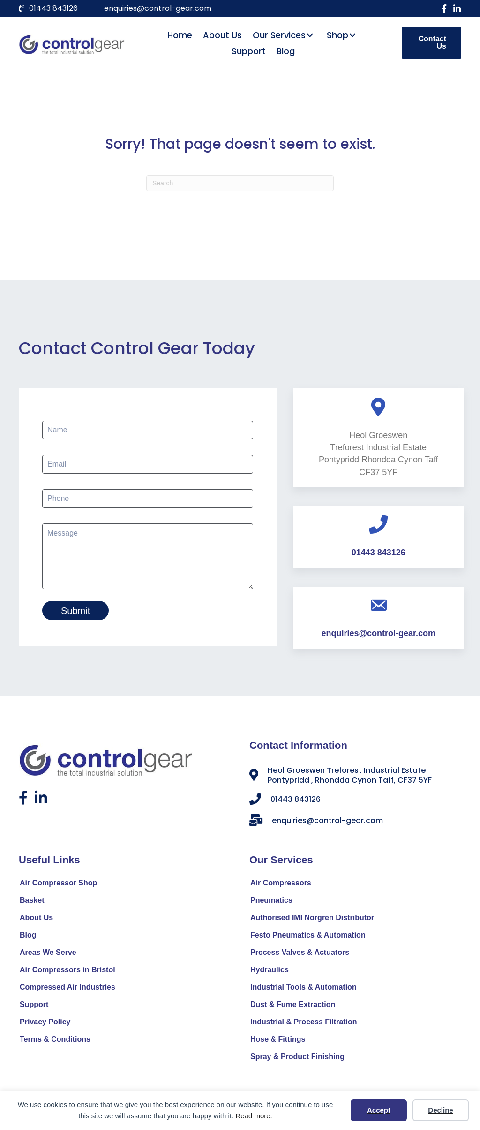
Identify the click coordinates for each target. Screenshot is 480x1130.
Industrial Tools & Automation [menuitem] (303, 989)
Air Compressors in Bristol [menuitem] (67, 972)
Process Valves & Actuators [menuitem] (299, 954)
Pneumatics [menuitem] (271, 902)
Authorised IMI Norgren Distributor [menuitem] (312, 919)
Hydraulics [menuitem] (269, 972)
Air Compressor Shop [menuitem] (58, 885)
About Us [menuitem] (36, 919)
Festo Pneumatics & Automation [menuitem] (308, 937)
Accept (378, 1110)
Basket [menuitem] (32, 902)
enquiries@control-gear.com (157, 8)
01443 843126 (53, 8)
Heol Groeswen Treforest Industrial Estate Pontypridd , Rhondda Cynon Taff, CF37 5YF (350, 777)
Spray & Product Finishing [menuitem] (297, 1058)
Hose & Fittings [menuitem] (277, 1041)
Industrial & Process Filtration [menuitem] (303, 1024)
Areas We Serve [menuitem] (48, 954)
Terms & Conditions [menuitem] (55, 1041)
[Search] (240, 183)
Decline (440, 1110)
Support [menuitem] (34, 1006)
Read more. (253, 1116)
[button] (444, 8)
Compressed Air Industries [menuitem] (67, 989)
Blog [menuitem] (28, 937)
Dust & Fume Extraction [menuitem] (292, 1006)
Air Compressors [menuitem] (280, 885)
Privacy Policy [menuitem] (45, 1024)
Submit (75, 611)
